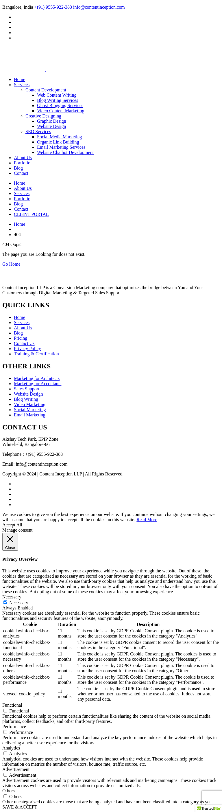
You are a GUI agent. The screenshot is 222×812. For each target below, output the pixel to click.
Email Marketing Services (61, 147)
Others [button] (8, 790)
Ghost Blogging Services (60, 105)
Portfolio (22, 162)
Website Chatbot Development (65, 152)
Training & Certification (36, 353)
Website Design (51, 126)
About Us (23, 157)
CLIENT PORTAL (31, 214)
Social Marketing (30, 409)
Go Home (11, 264)
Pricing (20, 338)
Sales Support (26, 388)
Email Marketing (29, 414)
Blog (18, 168)
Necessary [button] (11, 596)
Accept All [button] (12, 524)
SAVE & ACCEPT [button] (19, 806)
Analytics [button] (11, 747)
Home (19, 79)
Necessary (18, 602)
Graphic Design (51, 121)
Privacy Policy (27, 348)
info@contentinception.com (99, 7)
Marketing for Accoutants (37, 383)
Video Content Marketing (60, 110)
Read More (146, 519)
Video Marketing (29, 404)
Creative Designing (43, 115)
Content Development (45, 89)
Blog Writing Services (57, 100)
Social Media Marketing (59, 136)
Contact (21, 173)
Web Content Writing (56, 95)
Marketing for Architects (37, 378)
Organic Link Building (58, 141)
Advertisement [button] (15, 769)
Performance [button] (14, 726)
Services (21, 84)
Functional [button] (12, 705)
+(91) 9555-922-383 (53, 7)
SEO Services (38, 131)
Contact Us (24, 343)
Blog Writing (26, 399)
